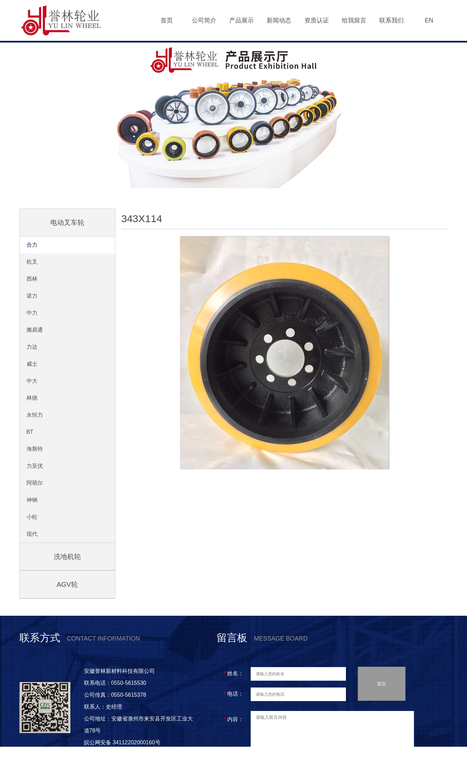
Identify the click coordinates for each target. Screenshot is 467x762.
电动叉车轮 (67, 222)
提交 (381, 686)
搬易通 (35, 330)
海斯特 (35, 449)
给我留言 (354, 20)
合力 (32, 245)
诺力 (32, 296)
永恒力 (35, 415)
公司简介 (204, 20)
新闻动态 (279, 20)
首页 (167, 20)
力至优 (35, 466)
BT (30, 432)
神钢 (32, 500)
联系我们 (391, 20)
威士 (32, 364)
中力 (32, 313)
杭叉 (32, 262)
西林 (32, 279)
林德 (32, 398)
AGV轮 (67, 584)
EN (429, 20)
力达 (32, 347)
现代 (32, 534)
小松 (32, 517)
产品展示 (241, 20)
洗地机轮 (67, 556)
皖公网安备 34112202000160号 (123, 742)
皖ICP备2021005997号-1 (115, 754)
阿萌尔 (35, 483)
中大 (32, 381)
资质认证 (316, 20)
